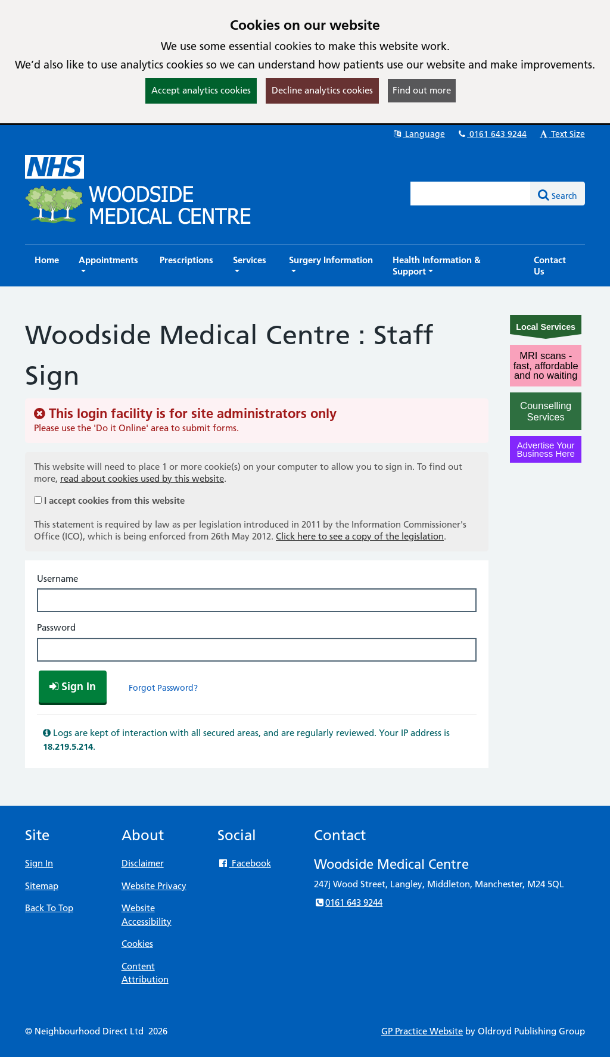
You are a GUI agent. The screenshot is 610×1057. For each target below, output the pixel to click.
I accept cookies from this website (114, 500)
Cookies (137, 943)
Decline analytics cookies (322, 90)
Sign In (39, 863)
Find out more (422, 90)
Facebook (243, 863)
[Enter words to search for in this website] (470, 193)
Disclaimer (143, 863)
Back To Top (49, 907)
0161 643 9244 (491, 134)
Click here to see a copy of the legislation (360, 536)
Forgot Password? (163, 687)
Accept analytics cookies (201, 90)
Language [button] (418, 134)
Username (57, 578)
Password (56, 627)
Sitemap (41, 885)
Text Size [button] (561, 134)
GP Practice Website (422, 1031)
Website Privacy (154, 885)
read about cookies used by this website (142, 478)
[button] (109, 265)
